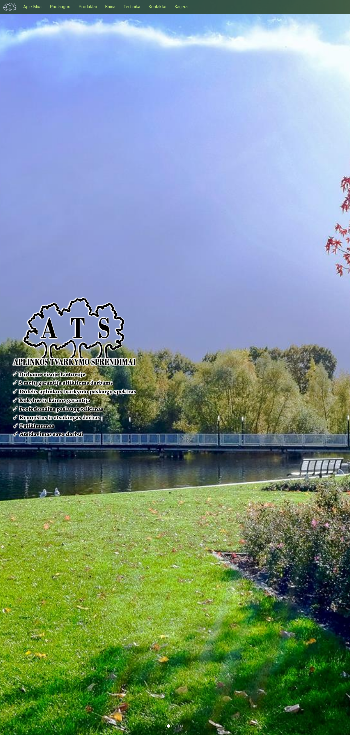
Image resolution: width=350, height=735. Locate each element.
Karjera (181, 6)
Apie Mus (32, 6)
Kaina (110, 6)
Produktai (87, 6)
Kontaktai (157, 6)
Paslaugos (60, 6)
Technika (132, 6)
